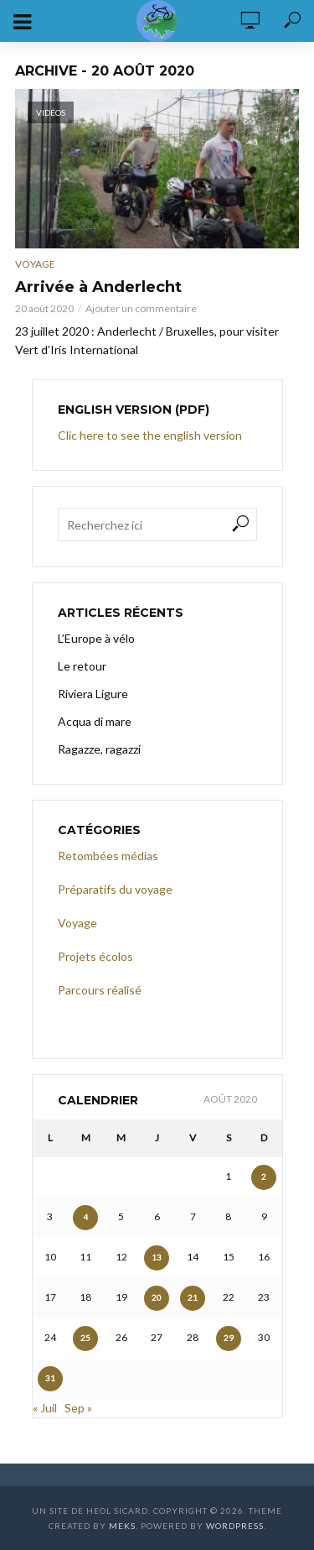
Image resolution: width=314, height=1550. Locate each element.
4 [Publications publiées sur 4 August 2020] (85, 1217)
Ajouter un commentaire (141, 308)
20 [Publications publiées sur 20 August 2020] (157, 1297)
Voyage (35, 264)
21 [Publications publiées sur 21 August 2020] (193, 1297)
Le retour (82, 666)
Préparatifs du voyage (115, 889)
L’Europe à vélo (96, 638)
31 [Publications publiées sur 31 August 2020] (50, 1378)
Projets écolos (95, 956)
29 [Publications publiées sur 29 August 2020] (229, 1338)
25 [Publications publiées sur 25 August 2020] (85, 1338)
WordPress (235, 1526)
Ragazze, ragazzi (99, 749)
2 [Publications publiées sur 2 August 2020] (263, 1177)
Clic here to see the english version (151, 435)
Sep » (78, 1408)
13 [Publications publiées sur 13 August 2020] (157, 1257)
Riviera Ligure (93, 693)
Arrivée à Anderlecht (98, 287)
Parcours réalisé (100, 990)
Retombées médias (108, 855)
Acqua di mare (94, 721)
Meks (122, 1526)
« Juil (45, 1408)
